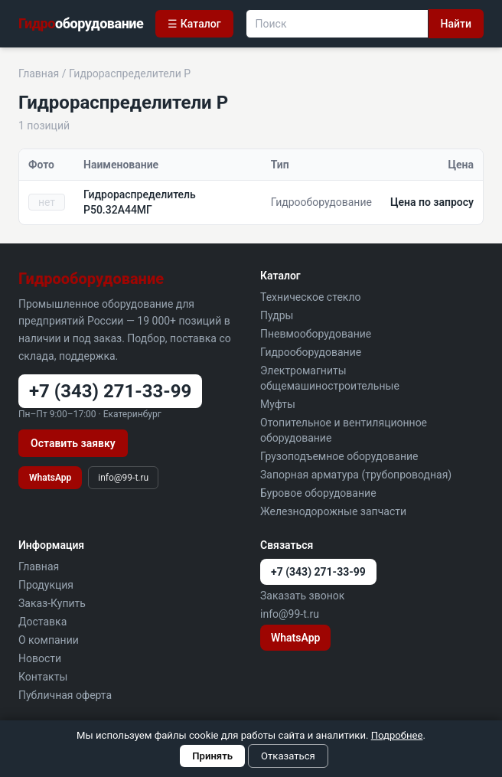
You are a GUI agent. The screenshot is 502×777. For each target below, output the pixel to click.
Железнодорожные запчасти (333, 511)
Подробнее (397, 735)
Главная (38, 73)
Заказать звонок (302, 595)
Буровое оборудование (318, 493)
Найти (456, 24)
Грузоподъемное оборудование (339, 456)
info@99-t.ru (123, 477)
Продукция (45, 585)
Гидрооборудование (310, 352)
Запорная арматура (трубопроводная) (355, 474)
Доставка (42, 621)
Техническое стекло (310, 297)
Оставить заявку (73, 443)
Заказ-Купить (52, 603)
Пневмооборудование (315, 334)
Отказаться (288, 756)
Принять (212, 756)
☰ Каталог (194, 24)
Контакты (42, 677)
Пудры (276, 315)
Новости (39, 658)
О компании (48, 640)
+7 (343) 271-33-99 (110, 391)
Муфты (277, 404)
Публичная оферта (65, 695)
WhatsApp (50, 477)
